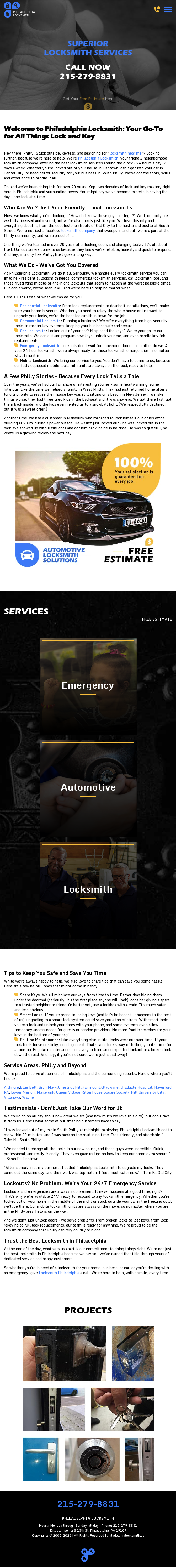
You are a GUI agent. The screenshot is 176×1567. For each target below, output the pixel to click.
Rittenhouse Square (98, 1092)
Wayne (28, 1097)
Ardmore (11, 1087)
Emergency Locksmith (39, 346)
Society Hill (126, 1092)
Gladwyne (110, 1087)
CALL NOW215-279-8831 (88, 72)
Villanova (12, 1097)
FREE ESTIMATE (157, 619)
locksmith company (78, 231)
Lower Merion (23, 1092)
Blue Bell (28, 1087)
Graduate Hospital (136, 1087)
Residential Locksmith (40, 306)
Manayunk (45, 1092)
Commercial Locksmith (40, 321)
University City (151, 1092)
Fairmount (91, 1087)
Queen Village (68, 1092)
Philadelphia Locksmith (98, 158)
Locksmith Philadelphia (59, 1273)
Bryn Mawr (48, 1087)
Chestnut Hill (70, 1087)
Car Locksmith (33, 331)
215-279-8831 (88, 1503)
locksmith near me (125, 153)
